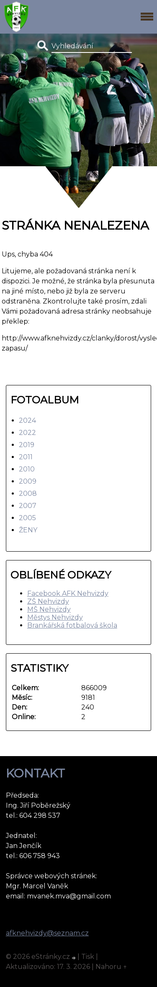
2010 (27, 469)
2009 (27, 481)
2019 (26, 445)
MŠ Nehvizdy (49, 609)
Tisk (87, 957)
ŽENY (28, 530)
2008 (28, 493)
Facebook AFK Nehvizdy (67, 593)
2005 (27, 518)
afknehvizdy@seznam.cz (47, 933)
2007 (27, 506)
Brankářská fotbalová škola (72, 625)
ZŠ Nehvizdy (48, 601)
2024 (27, 420)
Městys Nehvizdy (55, 617)
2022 (27, 433)
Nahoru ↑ (111, 967)
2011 (26, 457)
